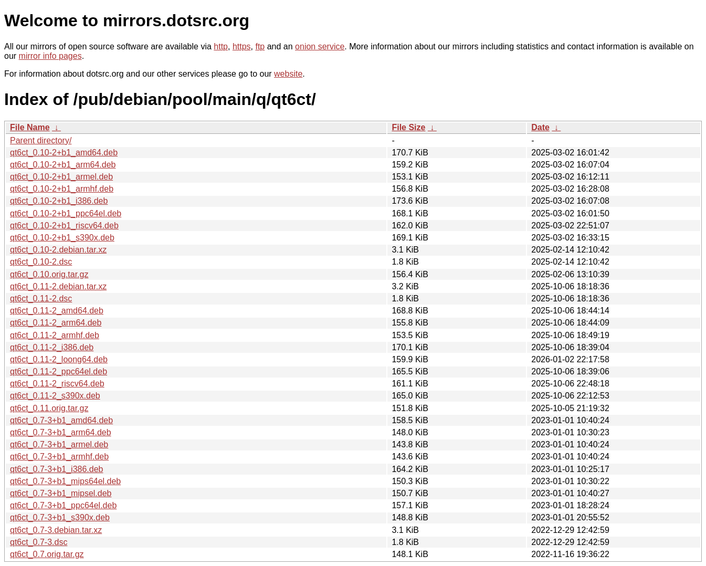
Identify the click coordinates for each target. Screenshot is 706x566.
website (288, 73)
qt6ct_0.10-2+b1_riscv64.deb (64, 225)
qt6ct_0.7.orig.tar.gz (47, 554)
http (221, 46)
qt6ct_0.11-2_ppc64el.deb (58, 371)
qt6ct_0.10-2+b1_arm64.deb (62, 164)
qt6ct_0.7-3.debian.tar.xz (56, 530)
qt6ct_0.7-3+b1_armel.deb (59, 444)
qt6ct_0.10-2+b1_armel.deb (61, 176)
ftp (260, 46)
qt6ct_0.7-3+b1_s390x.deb (60, 517)
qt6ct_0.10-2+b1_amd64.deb (64, 152)
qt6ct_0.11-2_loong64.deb (59, 359)
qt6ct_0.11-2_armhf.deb (54, 335)
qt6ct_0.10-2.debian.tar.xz (58, 249)
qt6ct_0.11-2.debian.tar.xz (58, 286)
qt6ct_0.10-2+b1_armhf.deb (61, 188)
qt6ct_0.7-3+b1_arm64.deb (60, 432)
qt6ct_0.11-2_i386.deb (51, 347)
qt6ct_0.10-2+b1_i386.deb (59, 200)
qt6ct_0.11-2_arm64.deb (55, 322)
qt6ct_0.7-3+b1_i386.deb (56, 469)
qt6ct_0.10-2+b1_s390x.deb (62, 237)
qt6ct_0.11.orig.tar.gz (49, 408)
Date (540, 127)
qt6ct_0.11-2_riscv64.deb (57, 383)
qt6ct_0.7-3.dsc (38, 542)
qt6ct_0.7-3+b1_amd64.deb (61, 420)
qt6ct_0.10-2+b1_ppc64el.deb (65, 213)
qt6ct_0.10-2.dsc (41, 261)
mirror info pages (50, 55)
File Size (408, 127)
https (242, 46)
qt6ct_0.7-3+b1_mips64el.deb (65, 481)
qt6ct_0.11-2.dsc (41, 298)
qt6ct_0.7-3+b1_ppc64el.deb (63, 505)
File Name (30, 127)
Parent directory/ (40, 140)
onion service (319, 46)
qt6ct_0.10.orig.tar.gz (49, 274)
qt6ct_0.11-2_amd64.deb (56, 310)
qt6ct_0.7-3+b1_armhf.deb (59, 456)
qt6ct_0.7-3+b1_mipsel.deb (60, 493)
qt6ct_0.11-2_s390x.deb (55, 395)
